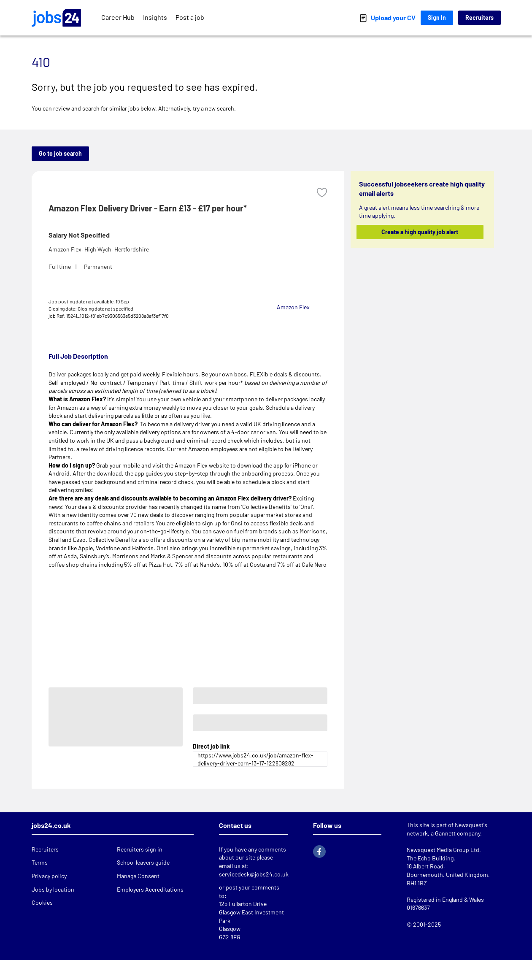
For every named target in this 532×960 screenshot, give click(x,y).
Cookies (42, 902)
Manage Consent (138, 875)
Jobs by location (53, 889)
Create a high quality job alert (419, 231)
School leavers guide (143, 862)
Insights (155, 17)
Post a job (190, 17)
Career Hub (118, 17)
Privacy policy (49, 875)
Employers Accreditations (150, 889)
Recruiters (479, 17)
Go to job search (60, 153)
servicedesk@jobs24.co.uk (254, 874)
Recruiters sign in (139, 849)
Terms (40, 862)
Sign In (437, 17)
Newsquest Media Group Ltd (443, 849)
